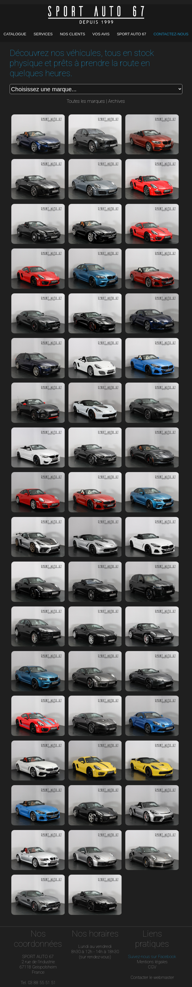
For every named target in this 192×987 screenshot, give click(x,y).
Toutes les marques (86, 101)
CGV (152, 967)
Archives (116, 101)
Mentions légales (152, 961)
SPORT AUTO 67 (131, 34)
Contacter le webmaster (152, 977)
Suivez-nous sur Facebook (152, 956)
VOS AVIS (102, 34)
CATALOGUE (15, 34)
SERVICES (44, 34)
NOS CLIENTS (73, 34)
